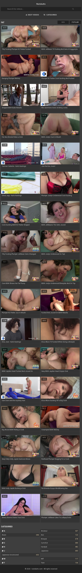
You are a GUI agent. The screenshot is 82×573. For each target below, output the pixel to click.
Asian (20, 535)
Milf (59, 559)
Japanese (59, 551)
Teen (59, 563)
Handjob (59, 547)
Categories (50, 15)
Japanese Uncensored (20, 555)
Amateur (59, 531)
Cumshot (59, 543)
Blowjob (59, 539)
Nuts (41, 4)
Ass (59, 535)
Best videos (32, 15)
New (63, 22)
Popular (75, 22)
